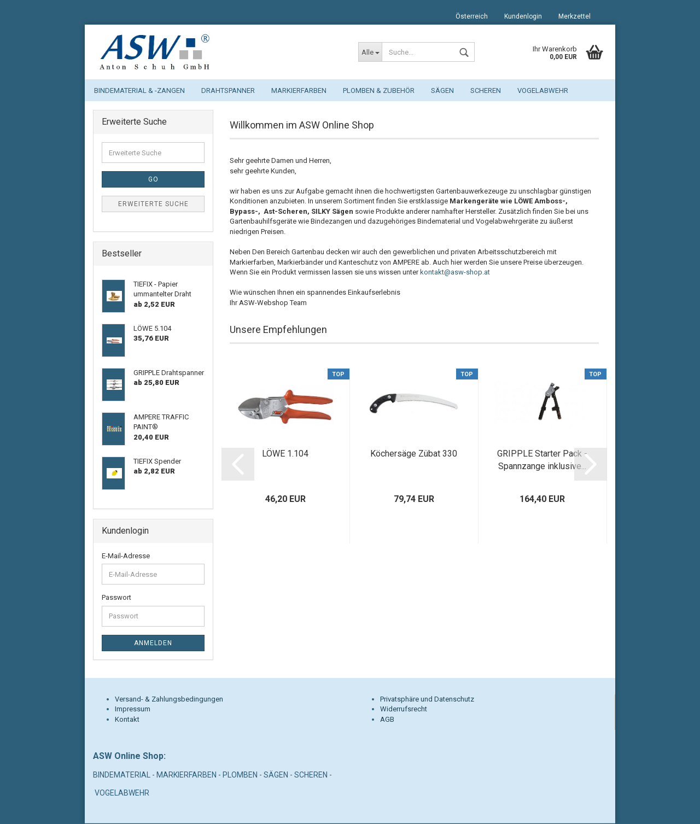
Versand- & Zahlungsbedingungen (169, 700)
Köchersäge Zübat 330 (413, 454)
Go (153, 180)
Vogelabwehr (542, 90)
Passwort (116, 598)
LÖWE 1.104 (285, 454)
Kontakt (127, 720)
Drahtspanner (228, 90)
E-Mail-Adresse (126, 556)
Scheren (485, 90)
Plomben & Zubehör (379, 90)
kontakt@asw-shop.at (455, 272)
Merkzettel (574, 16)
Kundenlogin (523, 16)
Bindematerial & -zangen (139, 90)
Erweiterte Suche (153, 204)
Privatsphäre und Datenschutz (427, 700)
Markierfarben (298, 90)
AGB (387, 720)
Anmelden (153, 643)
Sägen (442, 90)
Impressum (132, 709)
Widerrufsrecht (403, 709)
